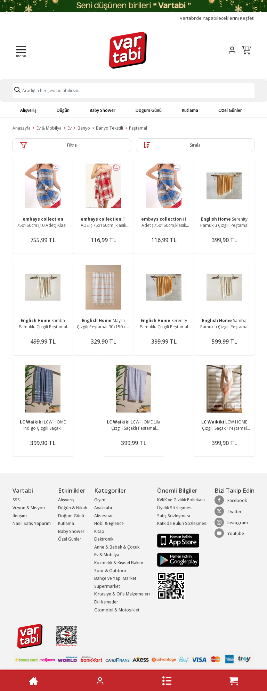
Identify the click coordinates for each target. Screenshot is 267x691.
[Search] (133, 90)
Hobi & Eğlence (109, 523)
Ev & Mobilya (49, 128)
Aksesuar (103, 516)
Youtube (229, 533)
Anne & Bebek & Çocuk (116, 547)
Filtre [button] (72, 145)
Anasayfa (22, 128)
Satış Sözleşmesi (173, 516)
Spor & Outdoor (110, 571)
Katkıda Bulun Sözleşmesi (182, 523)
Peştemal (138, 128)
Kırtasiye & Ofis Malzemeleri (122, 594)
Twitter (228, 511)
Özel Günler (230, 110)
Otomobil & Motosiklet (116, 610)
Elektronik (103, 539)
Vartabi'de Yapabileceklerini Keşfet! (217, 18)
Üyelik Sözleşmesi (175, 508)
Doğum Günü (149, 110)
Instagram (231, 522)
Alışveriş (28, 110)
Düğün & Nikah (72, 508)
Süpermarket (107, 586)
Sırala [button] (195, 145)
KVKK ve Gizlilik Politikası (181, 500)
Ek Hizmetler (106, 602)
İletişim (20, 516)
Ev (69, 128)
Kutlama (190, 110)
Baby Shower (102, 110)
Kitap (99, 531)
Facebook (231, 500)
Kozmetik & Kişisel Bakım (118, 563)
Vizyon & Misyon (29, 508)
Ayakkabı (103, 508)
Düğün (63, 110)
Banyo (84, 128)
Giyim (99, 500)
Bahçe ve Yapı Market (115, 578)
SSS (16, 500)
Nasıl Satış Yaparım (32, 523)
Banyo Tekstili (109, 128)
